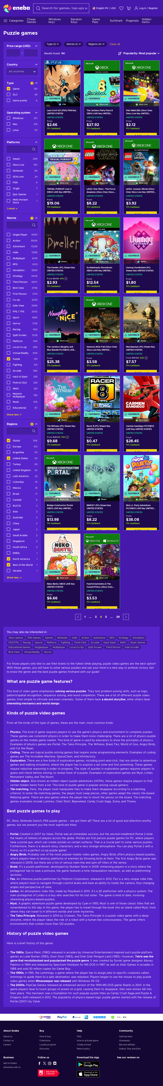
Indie (74, 638)
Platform (52, 642)
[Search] (61, 8)
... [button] (90, 617)
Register (153, 8)
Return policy (83, 1049)
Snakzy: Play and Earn (130, 1049)
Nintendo (62, 638)
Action (85, 638)
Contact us (8, 1041)
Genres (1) (74, 44)
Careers (7, 1045)
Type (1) (53, 44)
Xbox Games (16, 638)
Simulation (138, 638)
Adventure (99, 638)
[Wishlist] (121, 8)
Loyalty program (47, 1045)
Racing (27, 642)
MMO (123, 642)
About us (7, 1036)
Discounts (44, 1049)
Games (49, 638)
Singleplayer (41, 647)
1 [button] (85, 617)
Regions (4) (96, 44)
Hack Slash (109, 642)
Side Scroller (132, 647)
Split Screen (95, 647)
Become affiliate (127, 1045)
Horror (48, 652)
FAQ (79, 1036)
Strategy (123, 638)
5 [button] (106, 617)
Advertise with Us (12, 1067)
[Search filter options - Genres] (22, 225)
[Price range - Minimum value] (13, 53)
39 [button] (118, 617)
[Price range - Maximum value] (30, 53)
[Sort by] (139, 53)
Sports (39, 642)
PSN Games (34, 638)
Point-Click (80, 642)
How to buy (45, 1036)
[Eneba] (16, 8)
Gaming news (125, 1036)
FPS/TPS (14, 642)
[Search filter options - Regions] (22, 431)
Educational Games (19, 647)
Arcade (95, 642)
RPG (112, 638)
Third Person (113, 647)
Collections (44, 1041)
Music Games (137, 642)
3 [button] (96, 617)
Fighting (65, 642)
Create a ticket (84, 1045)
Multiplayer (59, 647)
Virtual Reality (32, 652)
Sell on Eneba (10, 1063)
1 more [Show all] (12, 208)
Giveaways (124, 1041)
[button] (78, 617)
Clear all (115, 44)
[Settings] (104, 8)
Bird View (14, 652)
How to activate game (88, 1041)
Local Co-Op (76, 647)
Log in (140, 8)
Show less (14, 415)
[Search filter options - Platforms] (22, 149)
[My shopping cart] (129, 8)
